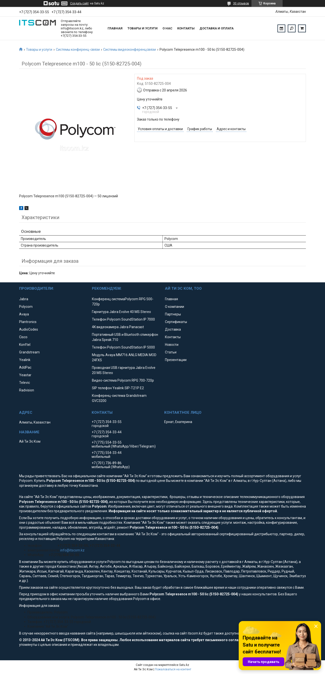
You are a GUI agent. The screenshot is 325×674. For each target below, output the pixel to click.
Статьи (170, 352)
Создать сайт (79, 3)
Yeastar (25, 375)
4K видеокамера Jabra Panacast (118, 327)
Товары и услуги (142, 28)
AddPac (25, 367)
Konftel (24, 345)
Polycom (26, 307)
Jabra (23, 299)
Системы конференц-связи (78, 49)
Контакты (186, 28)
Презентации (176, 360)
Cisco (23, 337)
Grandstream (29, 352)
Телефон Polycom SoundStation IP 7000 (123, 319)
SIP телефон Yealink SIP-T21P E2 (118, 388)
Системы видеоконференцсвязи (129, 49)
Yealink (24, 360)
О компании (174, 307)
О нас (167, 28)
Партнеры (173, 314)
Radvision (26, 390)
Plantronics (28, 322)
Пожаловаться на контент (173, 669)
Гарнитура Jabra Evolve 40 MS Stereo (121, 312)
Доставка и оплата (217, 28)
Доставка (173, 329)
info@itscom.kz (72, 550)
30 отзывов (241, 3)
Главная (115, 28)
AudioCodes (28, 329)
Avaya (24, 314)
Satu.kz (184, 665)
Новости (171, 345)
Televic (24, 383)
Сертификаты (176, 322)
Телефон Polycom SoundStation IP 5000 (123, 347)
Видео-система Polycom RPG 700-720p (123, 380)
